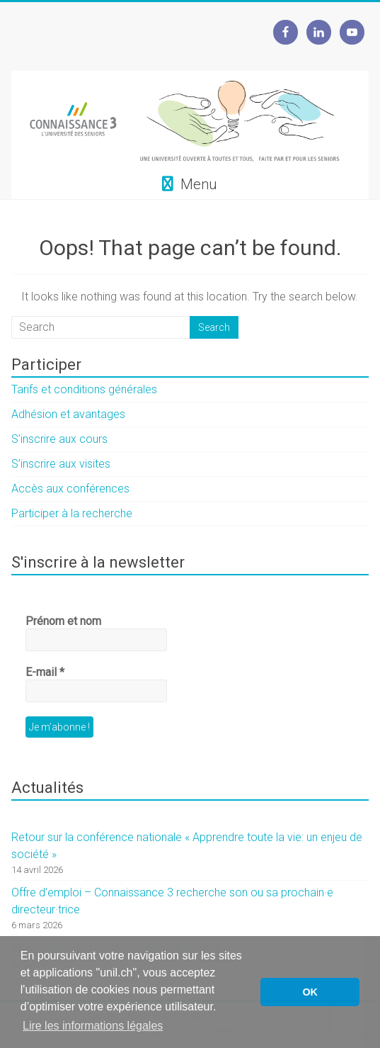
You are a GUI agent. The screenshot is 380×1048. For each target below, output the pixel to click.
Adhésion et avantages (68, 414)
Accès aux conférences (70, 488)
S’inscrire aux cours (59, 439)
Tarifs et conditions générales (84, 389)
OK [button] (310, 992)
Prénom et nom (63, 621)
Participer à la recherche (71, 513)
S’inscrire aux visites (60, 464)
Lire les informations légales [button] (93, 1026)
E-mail (44, 672)
